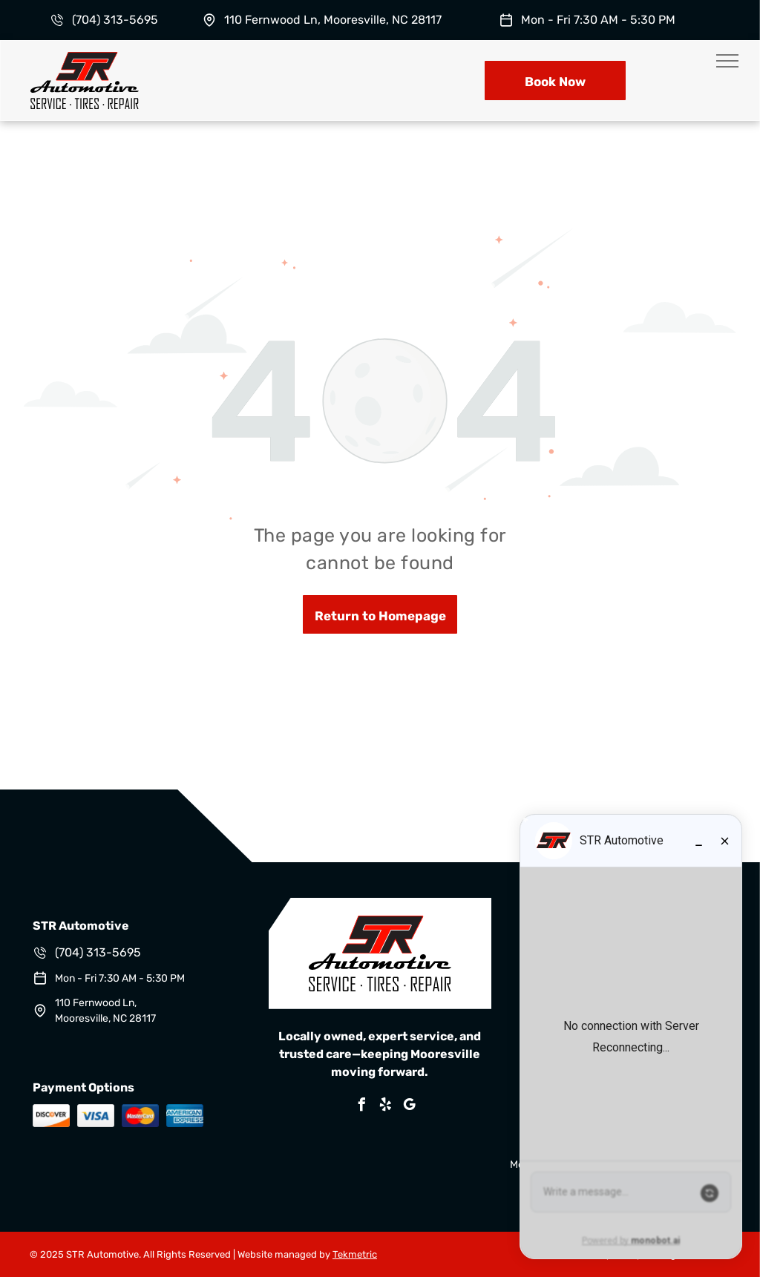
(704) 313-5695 (115, 20)
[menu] (727, 61)
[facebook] (362, 1106)
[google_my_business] (409, 1106)
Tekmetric (354, 1254)
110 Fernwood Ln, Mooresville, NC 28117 (333, 20)
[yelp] (386, 1106)
